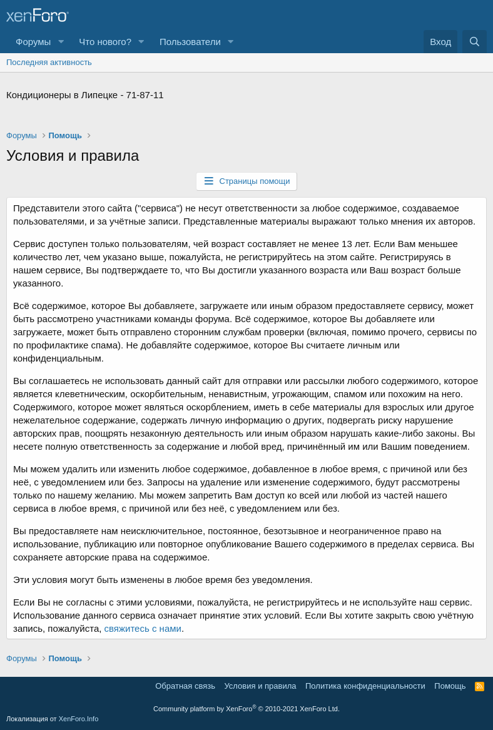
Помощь (449, 686)
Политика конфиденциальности (365, 686)
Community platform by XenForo (246, 708)
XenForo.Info (79, 718)
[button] (60, 41)
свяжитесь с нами (142, 628)
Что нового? (105, 41)
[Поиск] (474, 41)
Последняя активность (49, 62)
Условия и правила (260, 686)
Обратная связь (185, 686)
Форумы (33, 41)
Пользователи (190, 41)
